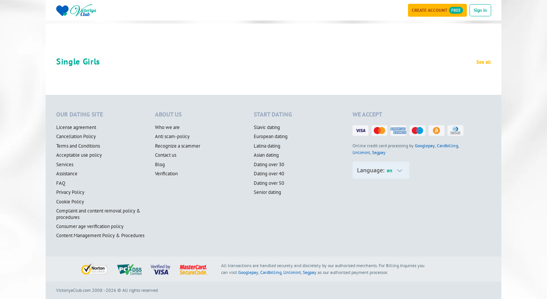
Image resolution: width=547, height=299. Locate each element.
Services (64, 165)
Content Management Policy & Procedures (100, 236)
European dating (271, 137)
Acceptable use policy (79, 155)
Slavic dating (267, 127)
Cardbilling (447, 145)
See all (483, 62)
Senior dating (267, 192)
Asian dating (266, 155)
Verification (166, 174)
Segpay (379, 152)
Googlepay (425, 145)
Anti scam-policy (172, 137)
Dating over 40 (269, 174)
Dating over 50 (269, 183)
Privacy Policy (70, 192)
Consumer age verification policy (89, 226)
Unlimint (361, 152)
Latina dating (267, 146)
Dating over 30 (269, 165)
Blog (160, 165)
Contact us (165, 155)
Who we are (167, 127)
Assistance (66, 174)
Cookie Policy (70, 202)
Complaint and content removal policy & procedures (98, 214)
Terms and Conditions (78, 146)
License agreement (76, 127)
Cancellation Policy (76, 137)
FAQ (60, 183)
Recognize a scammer (177, 146)
